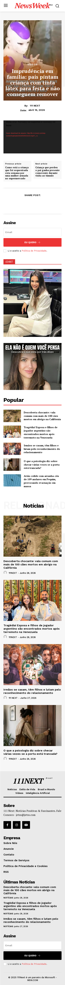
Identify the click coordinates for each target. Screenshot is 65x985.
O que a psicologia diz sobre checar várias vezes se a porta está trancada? (41, 464)
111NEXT (13, 573)
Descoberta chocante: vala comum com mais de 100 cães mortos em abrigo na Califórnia (42, 416)
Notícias (8, 898)
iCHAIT (9, 261)
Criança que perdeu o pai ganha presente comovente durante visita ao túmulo (47, 171)
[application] (32, 136)
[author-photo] (5, 573)
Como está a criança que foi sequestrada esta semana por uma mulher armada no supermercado (17, 173)
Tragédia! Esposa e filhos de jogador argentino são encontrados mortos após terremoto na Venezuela (40, 432)
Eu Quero (32, 242)
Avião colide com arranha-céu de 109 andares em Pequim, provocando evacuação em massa (41, 481)
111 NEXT (35, 105)
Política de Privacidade (34, 250)
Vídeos (32, 64)
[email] (32, 232)
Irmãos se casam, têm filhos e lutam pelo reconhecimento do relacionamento (42, 449)
